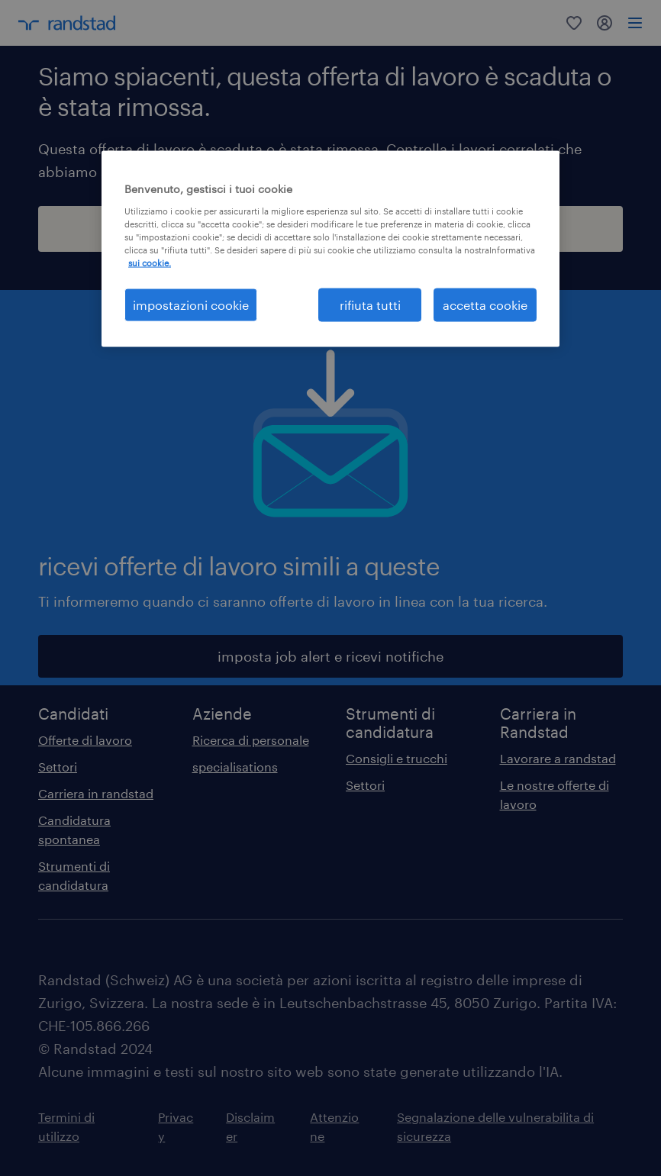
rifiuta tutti (370, 305)
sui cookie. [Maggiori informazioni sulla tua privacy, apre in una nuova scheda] (149, 263)
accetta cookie (485, 305)
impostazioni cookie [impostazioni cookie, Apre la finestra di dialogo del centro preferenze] (191, 305)
